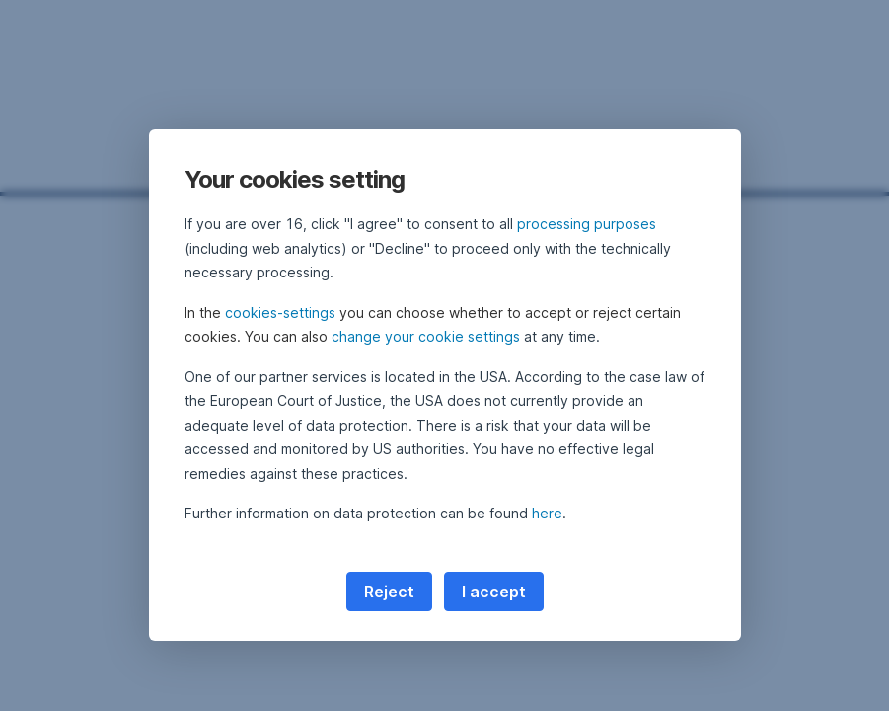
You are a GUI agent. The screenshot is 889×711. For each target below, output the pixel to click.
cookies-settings (280, 312)
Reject (389, 591)
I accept (494, 591)
